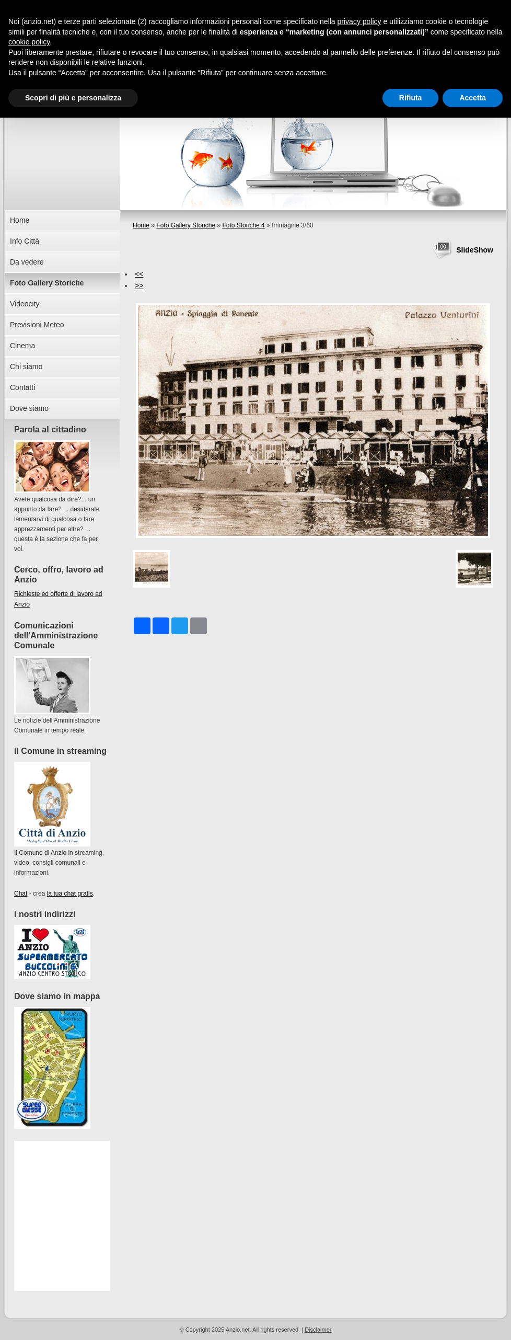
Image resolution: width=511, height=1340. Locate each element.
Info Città (24, 241)
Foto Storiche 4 (243, 225)
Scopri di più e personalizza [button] (73, 98)
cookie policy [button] (29, 42)
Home (141, 225)
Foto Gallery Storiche (185, 225)
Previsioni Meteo (37, 324)
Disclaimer (318, 1329)
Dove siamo (29, 408)
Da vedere (27, 262)
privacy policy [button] (359, 21)
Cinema (22, 345)
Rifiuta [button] (410, 98)
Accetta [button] (472, 98)
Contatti (22, 387)
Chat (20, 893)
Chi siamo (26, 366)
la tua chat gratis (70, 893)
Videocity (25, 304)
